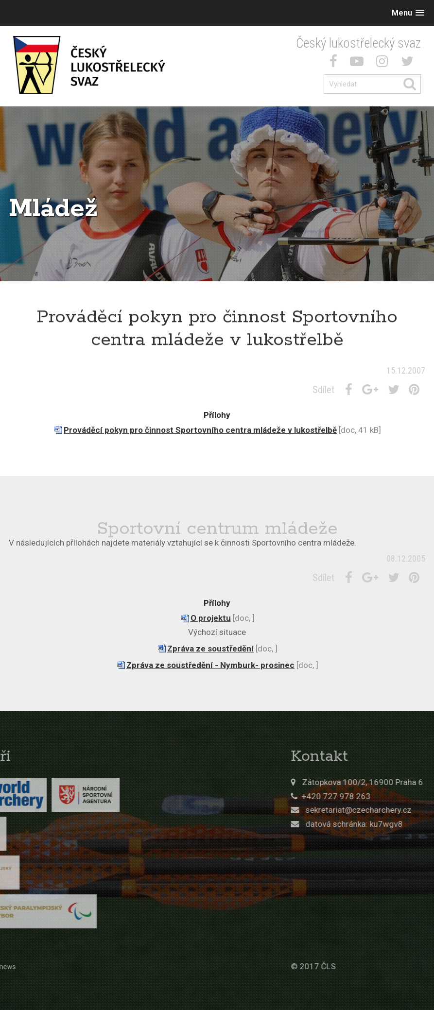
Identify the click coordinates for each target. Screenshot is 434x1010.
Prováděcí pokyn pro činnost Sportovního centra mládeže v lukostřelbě (200, 430)
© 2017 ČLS (368, 966)
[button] (408, 13)
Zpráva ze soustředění (210, 648)
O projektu (211, 618)
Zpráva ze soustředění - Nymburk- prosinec (210, 665)
